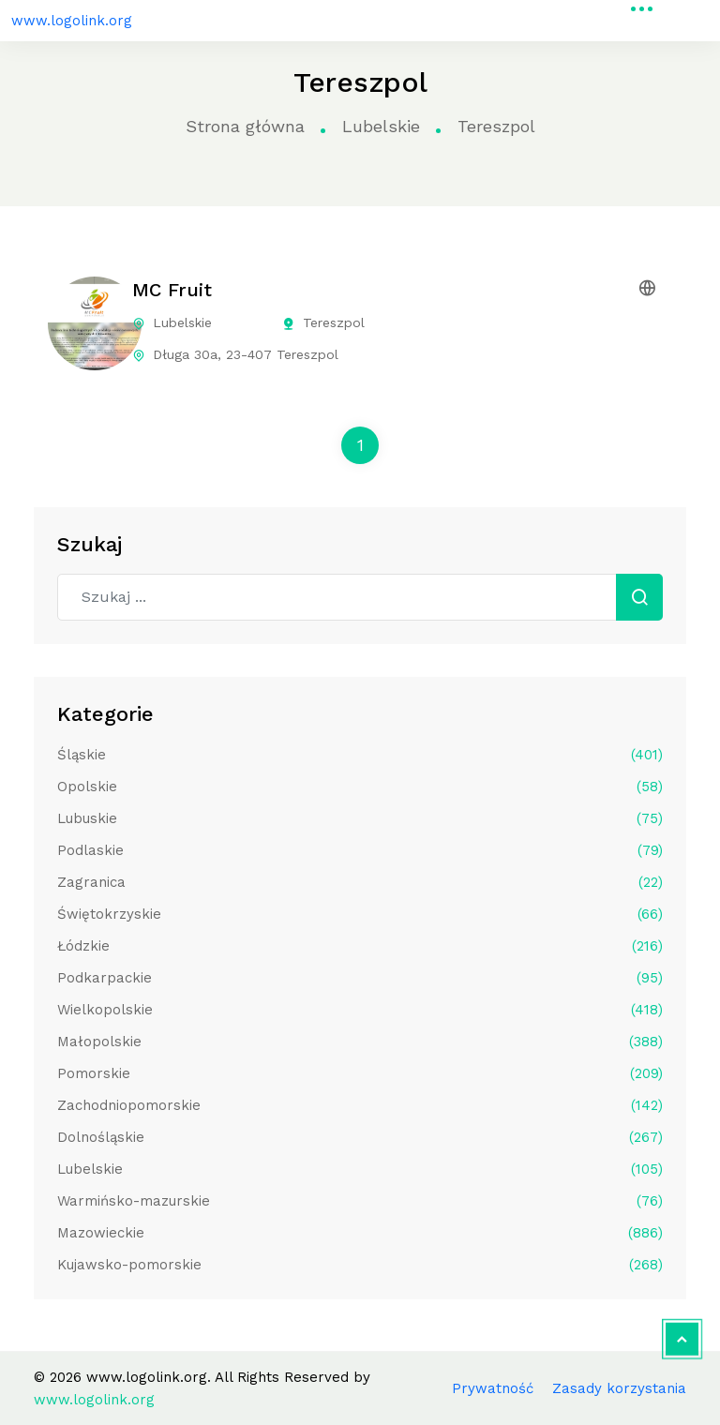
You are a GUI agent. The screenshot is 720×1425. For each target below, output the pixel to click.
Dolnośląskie (360, 1137)
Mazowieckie (360, 1233)
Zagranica (360, 882)
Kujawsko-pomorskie (360, 1264)
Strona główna (245, 126)
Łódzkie (360, 946)
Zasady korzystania (619, 1388)
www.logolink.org (71, 20)
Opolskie (360, 786)
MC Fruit (172, 289)
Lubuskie (360, 818)
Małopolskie (360, 1041)
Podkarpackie (360, 978)
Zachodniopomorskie (360, 1105)
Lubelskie (381, 126)
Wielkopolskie (360, 1009)
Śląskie (360, 754)
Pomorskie (360, 1073)
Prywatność (492, 1388)
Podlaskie (360, 850)
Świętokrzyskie (360, 914)
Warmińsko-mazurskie (360, 1201)
